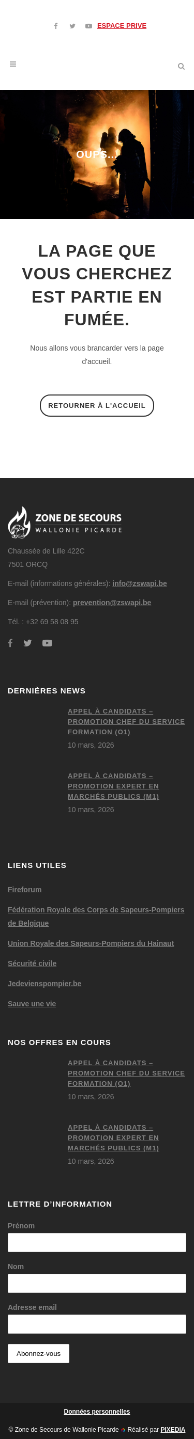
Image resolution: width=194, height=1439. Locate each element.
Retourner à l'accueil (97, 405)
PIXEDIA (172, 1429)
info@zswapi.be (139, 583)
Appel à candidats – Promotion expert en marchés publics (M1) (113, 786)
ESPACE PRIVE (121, 25)
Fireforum (24, 889)
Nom (16, 1266)
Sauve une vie (32, 1004)
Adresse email (32, 1307)
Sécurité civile (32, 963)
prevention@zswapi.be (112, 602)
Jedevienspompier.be (44, 983)
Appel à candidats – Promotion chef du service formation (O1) (126, 721)
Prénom (21, 1226)
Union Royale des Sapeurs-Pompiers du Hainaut (91, 943)
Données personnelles (97, 1411)
